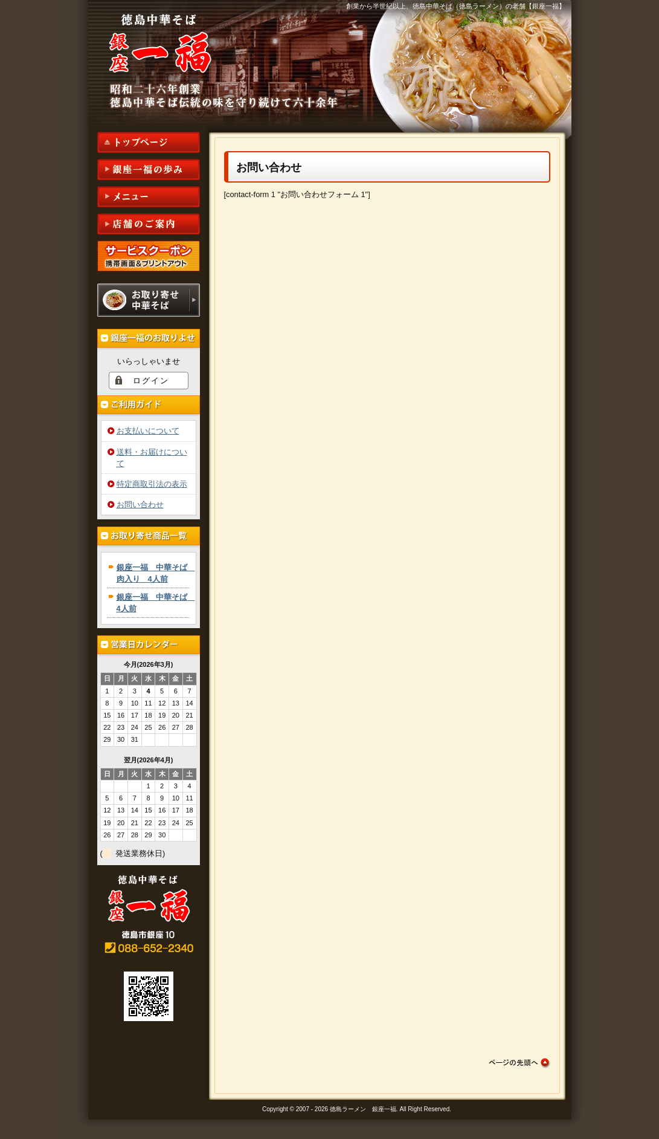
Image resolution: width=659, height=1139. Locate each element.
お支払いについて (148, 430)
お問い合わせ (140, 504)
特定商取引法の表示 (152, 483)
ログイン (151, 380)
